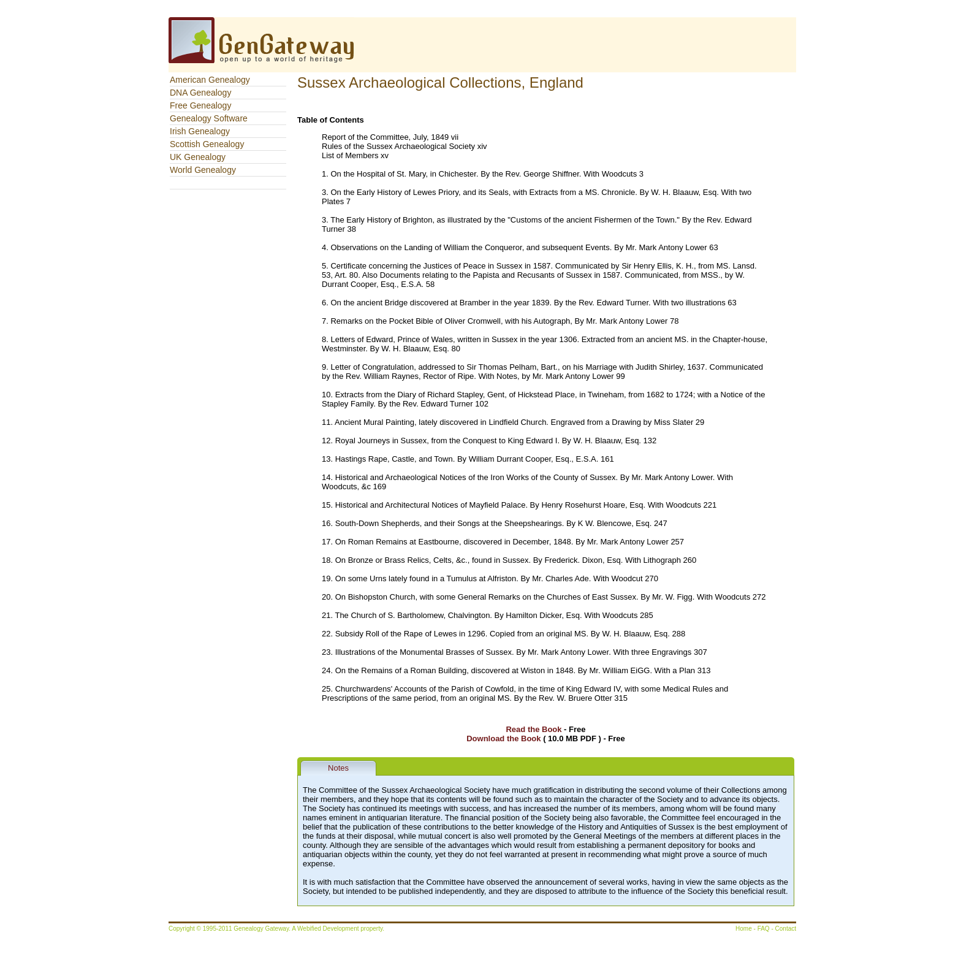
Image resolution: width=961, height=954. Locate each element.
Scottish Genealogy (207, 144)
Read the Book (533, 729)
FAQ (764, 928)
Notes (338, 768)
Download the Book (503, 738)
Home (743, 928)
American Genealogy (210, 80)
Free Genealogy (200, 105)
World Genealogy (203, 170)
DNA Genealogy (200, 92)
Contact (785, 928)
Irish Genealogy (200, 131)
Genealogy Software (209, 118)
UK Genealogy (198, 157)
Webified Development (328, 928)
